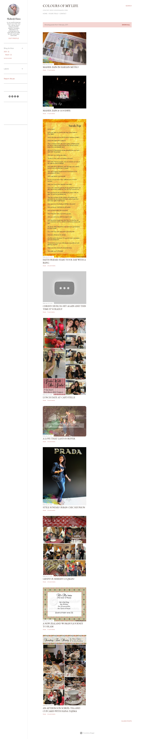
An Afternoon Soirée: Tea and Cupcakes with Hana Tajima (61, 710)
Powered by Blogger (87, 733)
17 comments (51, 70)
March (8, 55)
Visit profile (13, 38)
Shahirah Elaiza (14, 18)
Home (45, 14)
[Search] (129, 5)
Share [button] (44, 70)
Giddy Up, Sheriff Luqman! (58, 578)
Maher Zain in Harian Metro (61, 67)
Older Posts (126, 721)
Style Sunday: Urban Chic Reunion (64, 507)
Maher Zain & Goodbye (57, 110)
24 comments (51, 714)
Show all (126, 25)
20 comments (51, 265)
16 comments (51, 400)
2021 (6, 52)
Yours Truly (53, 14)
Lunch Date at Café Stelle (59, 397)
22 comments (51, 441)
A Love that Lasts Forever (59, 438)
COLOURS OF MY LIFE (60, 5)
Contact (62, 14)
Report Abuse (9, 79)
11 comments (51, 312)
